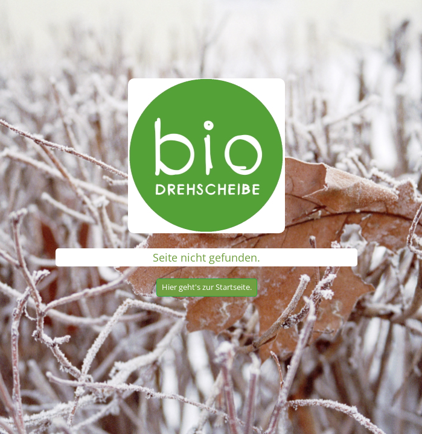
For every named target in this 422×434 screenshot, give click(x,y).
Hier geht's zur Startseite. (207, 286)
